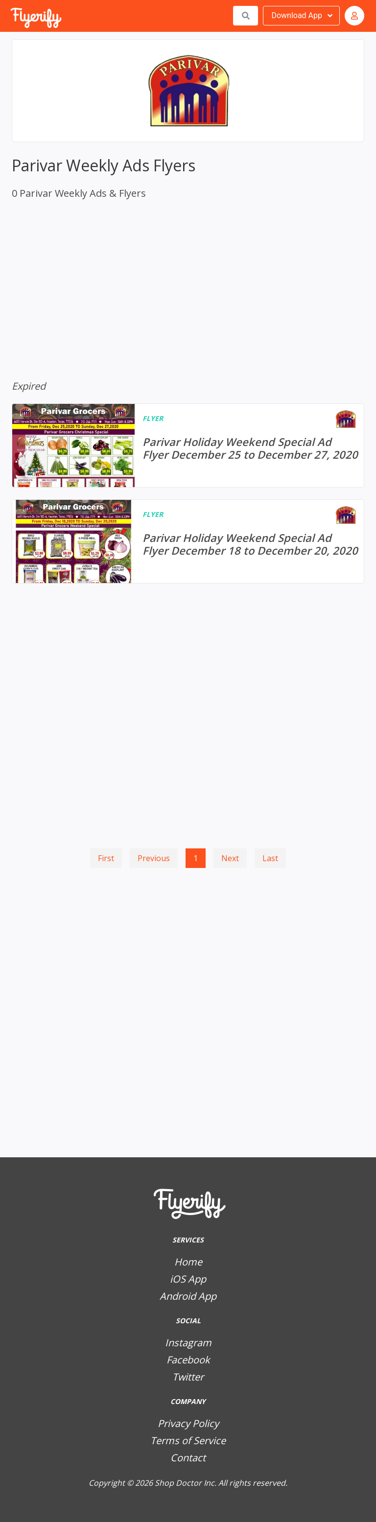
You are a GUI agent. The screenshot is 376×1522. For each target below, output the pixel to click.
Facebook (188, 1359)
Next (230, 858)
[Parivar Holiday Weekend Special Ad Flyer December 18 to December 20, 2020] (188, 541)
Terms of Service (188, 1440)
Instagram (188, 1342)
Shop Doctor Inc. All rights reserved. (221, 1482)
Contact (188, 1457)
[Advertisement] (188, 915)
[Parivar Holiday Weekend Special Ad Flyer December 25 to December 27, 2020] (188, 445)
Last (270, 858)
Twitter (188, 1376)
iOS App (188, 1279)
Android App (188, 1296)
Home (188, 1261)
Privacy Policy (188, 1423)
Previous (154, 858)
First (106, 858)
